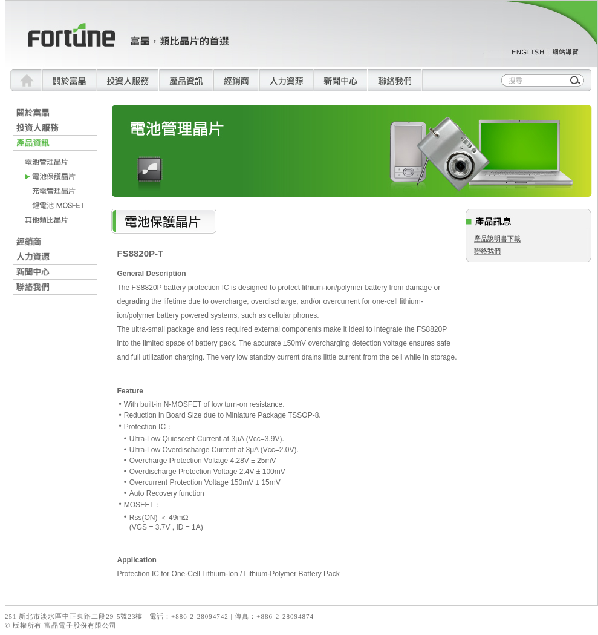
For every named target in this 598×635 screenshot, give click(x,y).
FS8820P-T (140, 253)
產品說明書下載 (497, 238)
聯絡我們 (487, 250)
